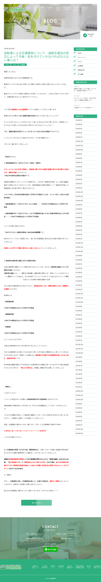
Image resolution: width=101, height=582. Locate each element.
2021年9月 (78, 357)
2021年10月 (79, 353)
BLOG (84, 8)
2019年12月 (79, 429)
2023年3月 (78, 281)
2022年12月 (79, 294)
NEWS (80, 53)
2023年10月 (79, 251)
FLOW (42, 9)
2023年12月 (79, 243)
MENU (50, 9)
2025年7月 (78, 162)
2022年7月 (78, 315)
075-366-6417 (66, 538)
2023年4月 (78, 277)
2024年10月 (79, 201)
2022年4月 (78, 328)
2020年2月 (78, 421)
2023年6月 (78, 268)
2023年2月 (78, 285)
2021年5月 (78, 374)
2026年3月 (78, 129)
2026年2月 (78, 133)
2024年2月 (78, 234)
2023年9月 (78, 256)
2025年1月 (78, 188)
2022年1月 (78, 340)
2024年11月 (79, 196)
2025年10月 (79, 150)
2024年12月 (79, 192)
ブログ (14, 36)
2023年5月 (78, 272)
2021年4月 (78, 378)
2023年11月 (79, 247)
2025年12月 (79, 141)
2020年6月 (78, 408)
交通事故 (80, 66)
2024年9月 (78, 205)
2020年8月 (78, 404)
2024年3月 (78, 230)
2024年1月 (78, 239)
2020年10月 (79, 399)
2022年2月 (78, 336)
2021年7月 (78, 366)
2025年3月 (78, 179)
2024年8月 (78, 209)
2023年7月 (78, 264)
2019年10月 (79, 433)
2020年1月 (78, 425)
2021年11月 (79, 349)
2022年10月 (79, 302)
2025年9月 (78, 154)
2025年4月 (78, 175)
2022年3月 (78, 332)
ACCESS (57, 8)
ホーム (8, 36)
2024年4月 (78, 226)
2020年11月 (79, 395)
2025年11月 (79, 145)
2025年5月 (78, 171)
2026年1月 (78, 137)
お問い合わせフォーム (34, 538)
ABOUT (34, 9)
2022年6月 (78, 319)
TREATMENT (75, 9)
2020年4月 (78, 412)
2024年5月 (78, 222)
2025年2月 (78, 184)
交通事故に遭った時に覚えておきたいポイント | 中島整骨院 (25, 431)
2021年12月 (79, 344)
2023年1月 (78, 289)
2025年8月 (78, 158)
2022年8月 (78, 311)
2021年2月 (78, 387)
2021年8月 (78, 361)
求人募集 (80, 74)
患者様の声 (81, 70)
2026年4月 (78, 124)
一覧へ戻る (36, 503)
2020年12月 (79, 391)
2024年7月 (78, 213)
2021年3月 (78, 383)
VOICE (65, 9)
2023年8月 (78, 260)
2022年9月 (78, 306)
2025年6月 (78, 167)
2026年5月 (78, 120)
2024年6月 (78, 217)
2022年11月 (79, 298)
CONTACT (92, 9)
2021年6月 (78, 370)
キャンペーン (82, 57)
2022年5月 (78, 323)
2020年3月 (78, 416)
